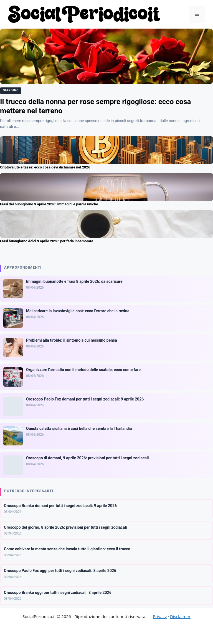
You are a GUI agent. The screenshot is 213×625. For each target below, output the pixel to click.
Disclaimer (180, 616)
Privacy (160, 616)
